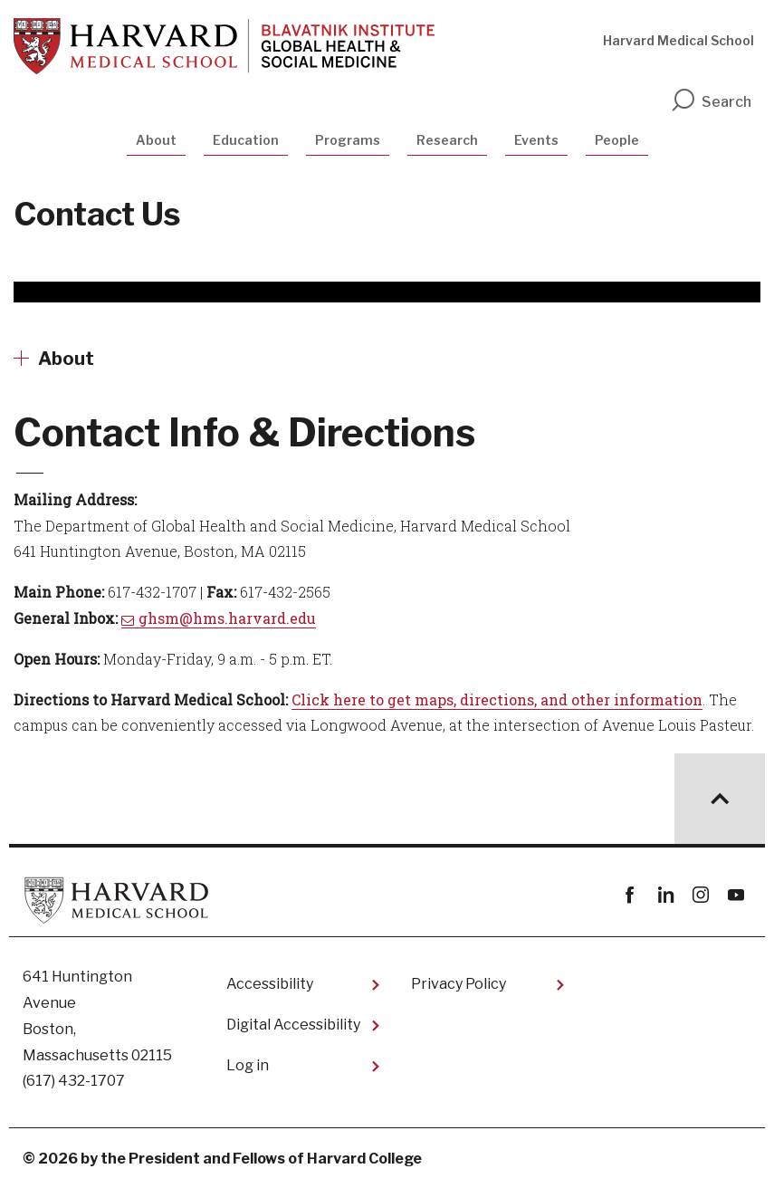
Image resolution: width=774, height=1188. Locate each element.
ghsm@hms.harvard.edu (227, 618)
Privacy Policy (458, 983)
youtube (735, 895)
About (156, 140)
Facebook (629, 895)
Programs (347, 140)
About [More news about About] (66, 358)
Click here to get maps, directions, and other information (496, 699)
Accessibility (269, 983)
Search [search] (710, 101)
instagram (700, 895)
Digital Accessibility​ (293, 1024)
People (617, 140)
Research (447, 140)
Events (536, 140)
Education (246, 140)
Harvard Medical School (678, 40)
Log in (247, 1065)
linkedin (665, 895)
